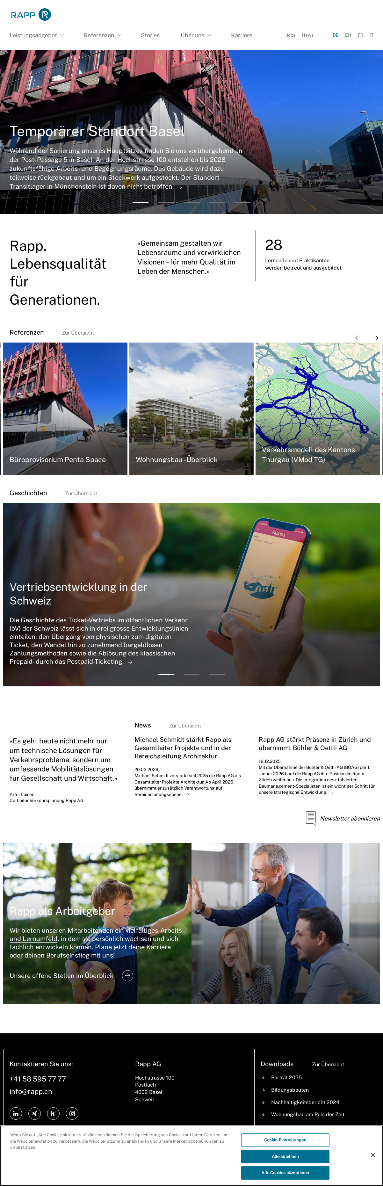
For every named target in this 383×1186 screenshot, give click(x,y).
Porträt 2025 (286, 1077)
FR (360, 35)
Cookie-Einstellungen (285, 1140)
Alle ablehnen (285, 1157)
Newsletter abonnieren (340, 818)
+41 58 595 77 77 (38, 1079)
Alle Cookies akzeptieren (285, 1173)
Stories (150, 35)
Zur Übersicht (78, 333)
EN (348, 35)
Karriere (241, 35)
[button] (140, 202)
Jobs (290, 35)
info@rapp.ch (31, 1091)
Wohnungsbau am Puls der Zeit (307, 1114)
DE (336, 35)
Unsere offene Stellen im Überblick (71, 975)
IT (371, 35)
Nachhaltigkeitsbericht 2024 (305, 1102)
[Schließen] (373, 1156)
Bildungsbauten (290, 1090)
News (308, 35)
